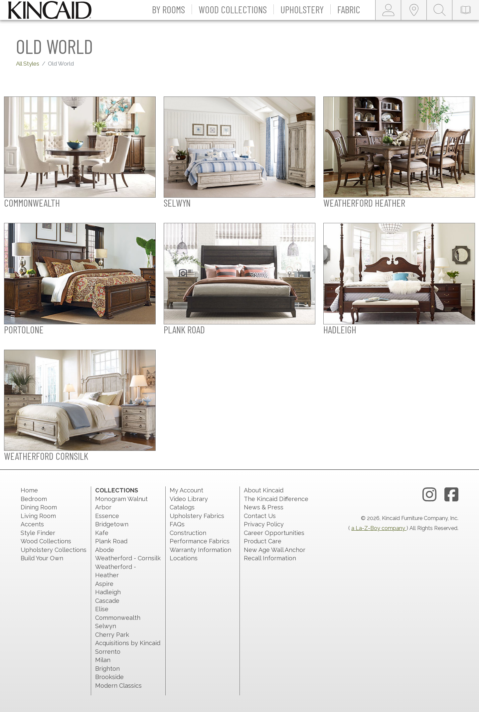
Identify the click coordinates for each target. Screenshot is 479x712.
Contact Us (260, 515)
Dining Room (39, 507)
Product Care (262, 541)
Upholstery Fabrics (197, 515)
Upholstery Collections (53, 549)
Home (29, 490)
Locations (184, 558)
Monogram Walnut (121, 498)
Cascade (107, 600)
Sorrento (107, 651)
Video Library (189, 498)
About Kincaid (263, 490)
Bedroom (34, 498)
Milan (102, 659)
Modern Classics (118, 685)
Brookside (109, 676)
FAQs (177, 524)
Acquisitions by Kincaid (127, 642)
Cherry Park (112, 634)
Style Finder (38, 532)
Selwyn (105, 626)
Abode (104, 549)
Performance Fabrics (200, 541)
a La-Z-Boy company (378, 528)
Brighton (107, 668)
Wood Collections (46, 541)
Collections (116, 490)
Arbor (103, 507)
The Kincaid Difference (276, 498)
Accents (32, 524)
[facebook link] (451, 494)
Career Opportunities (274, 532)
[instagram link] (429, 494)
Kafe (101, 532)
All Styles (27, 63)
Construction (188, 532)
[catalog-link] (465, 10)
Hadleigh (108, 592)
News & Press (263, 507)
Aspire (104, 583)
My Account (186, 490)
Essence (107, 515)
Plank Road (111, 541)
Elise (101, 609)
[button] (168, 10)
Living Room (38, 515)
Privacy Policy (264, 524)
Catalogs (182, 507)
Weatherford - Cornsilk (128, 558)
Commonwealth (117, 617)
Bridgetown (111, 524)
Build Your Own (42, 558)
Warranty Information (200, 549)
